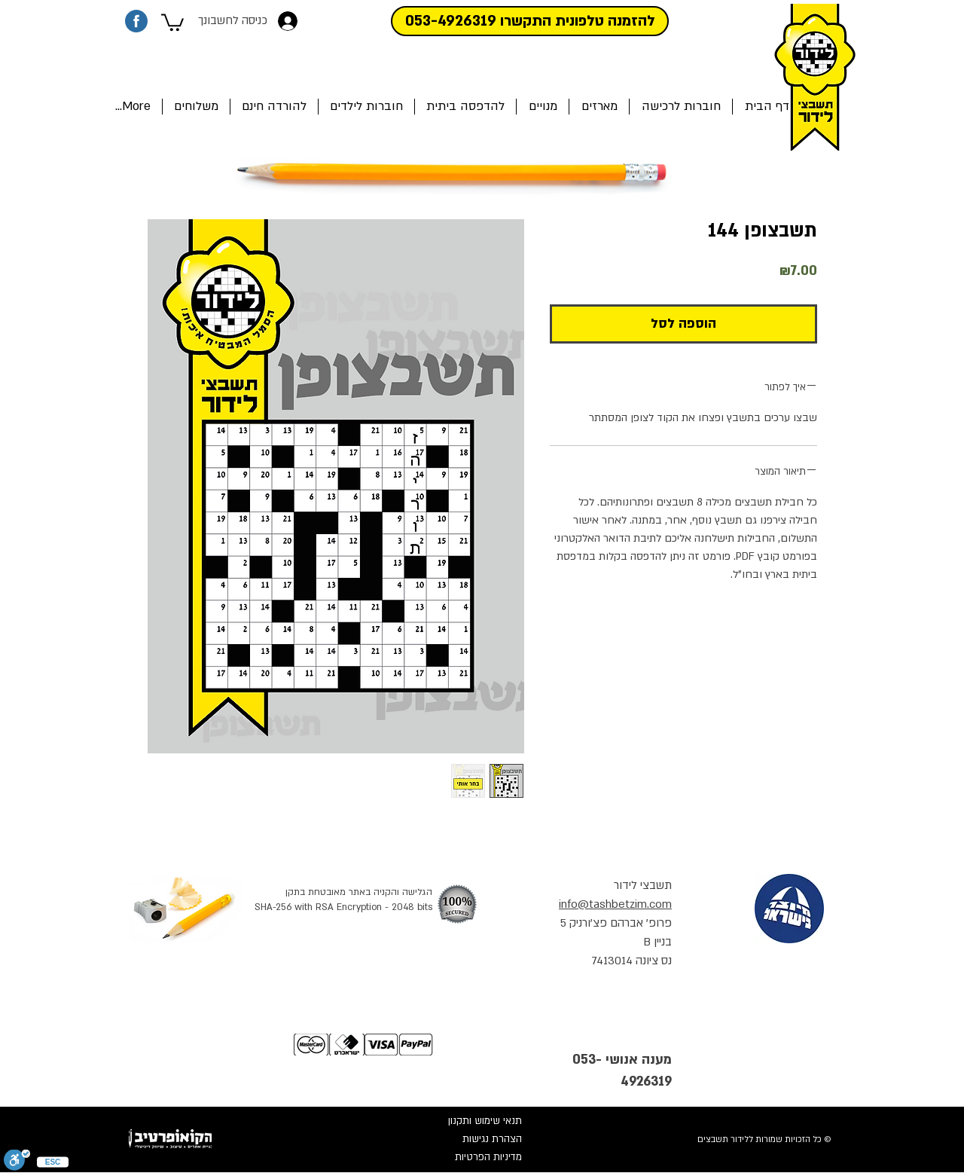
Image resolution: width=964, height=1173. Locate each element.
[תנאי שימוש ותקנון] (471, 1122)
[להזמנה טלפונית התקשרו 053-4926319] (530, 21)
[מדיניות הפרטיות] (471, 1158)
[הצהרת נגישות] (471, 1140)
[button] (172, 21)
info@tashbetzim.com (615, 904)
